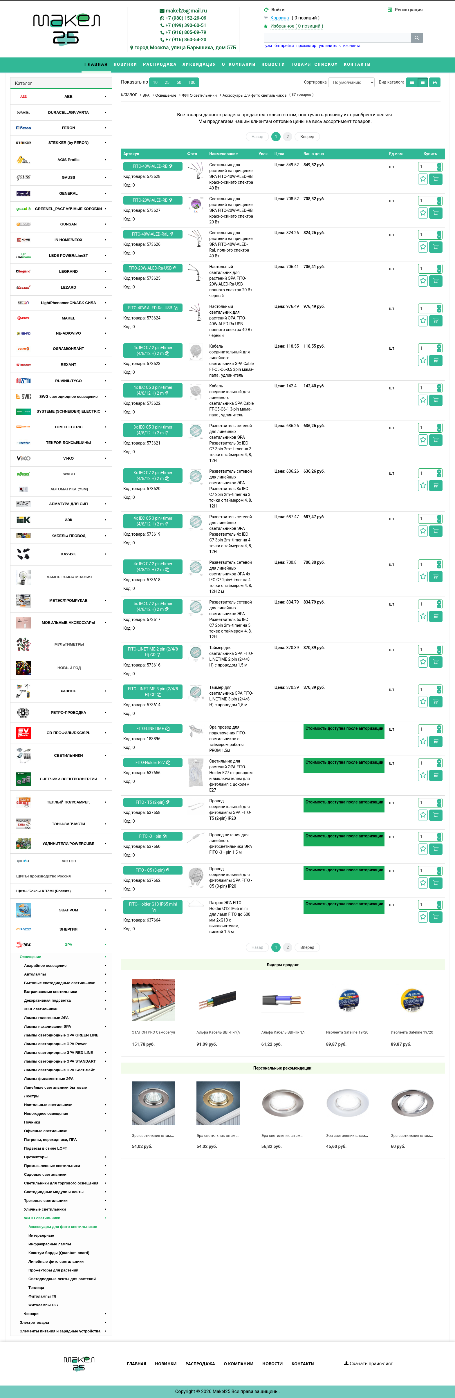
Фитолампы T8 (42, 1296)
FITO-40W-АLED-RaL (153, 234)
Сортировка (315, 82)
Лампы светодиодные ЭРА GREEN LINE (61, 1035)
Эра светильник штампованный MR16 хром (171, 1135)
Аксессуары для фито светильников (62, 1226)
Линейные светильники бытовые (55, 1087)
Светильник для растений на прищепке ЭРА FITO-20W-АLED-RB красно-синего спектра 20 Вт (231, 210)
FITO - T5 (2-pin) (153, 802)
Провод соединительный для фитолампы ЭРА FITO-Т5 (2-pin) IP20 (230, 810)
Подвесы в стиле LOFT (45, 1148)
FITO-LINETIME (152, 728)
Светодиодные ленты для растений (62, 1279)
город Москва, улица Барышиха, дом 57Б (185, 47)
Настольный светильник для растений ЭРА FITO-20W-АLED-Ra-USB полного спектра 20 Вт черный (230, 281)
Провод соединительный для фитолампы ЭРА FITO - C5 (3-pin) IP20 (230, 877)
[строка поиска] (337, 38)
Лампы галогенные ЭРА (46, 1018)
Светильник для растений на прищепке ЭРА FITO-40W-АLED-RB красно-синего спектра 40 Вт (231, 176)
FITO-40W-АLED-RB (153, 166)
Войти (278, 9)
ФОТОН (46, 861)
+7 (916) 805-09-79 (186, 32)
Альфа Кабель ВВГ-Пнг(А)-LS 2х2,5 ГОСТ (296, 1032)
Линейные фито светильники (56, 1261)
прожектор (306, 45)
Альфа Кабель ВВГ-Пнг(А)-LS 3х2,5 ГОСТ (231, 1032)
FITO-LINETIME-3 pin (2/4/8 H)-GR (153, 692)
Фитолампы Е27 (43, 1305)
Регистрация (409, 9)
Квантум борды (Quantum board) (58, 1253)
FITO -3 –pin (153, 836)
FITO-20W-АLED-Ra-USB (153, 268)
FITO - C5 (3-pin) (153, 870)
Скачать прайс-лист (368, 1363)
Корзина (279, 18)
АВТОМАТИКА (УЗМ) (52, 489)
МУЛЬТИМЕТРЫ (50, 644)
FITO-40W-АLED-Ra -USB (153, 308)
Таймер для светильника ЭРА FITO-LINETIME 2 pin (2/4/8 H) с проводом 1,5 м (231, 656)
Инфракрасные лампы (49, 1244)
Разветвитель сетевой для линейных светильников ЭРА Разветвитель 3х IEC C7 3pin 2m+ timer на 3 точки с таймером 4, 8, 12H (230, 443)
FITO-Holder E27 (153, 762)
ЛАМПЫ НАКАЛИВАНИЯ (54, 577)
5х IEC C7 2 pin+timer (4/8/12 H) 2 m (152, 606)
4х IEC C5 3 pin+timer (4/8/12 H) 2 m (152, 390)
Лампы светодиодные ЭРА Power (55, 1044)
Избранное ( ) (296, 26)
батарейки (284, 45)
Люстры (31, 1096)
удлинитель (330, 45)
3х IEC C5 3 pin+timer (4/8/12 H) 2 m (152, 430)
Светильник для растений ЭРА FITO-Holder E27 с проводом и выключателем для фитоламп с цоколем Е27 (230, 775)
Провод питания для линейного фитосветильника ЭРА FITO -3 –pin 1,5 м (230, 843)
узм (268, 45)
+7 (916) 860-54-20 (186, 39)
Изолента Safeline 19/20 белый (353, 1032)
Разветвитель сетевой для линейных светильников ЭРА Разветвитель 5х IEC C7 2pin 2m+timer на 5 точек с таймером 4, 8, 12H (230, 619)
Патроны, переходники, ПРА (50, 1139)
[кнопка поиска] (417, 38)
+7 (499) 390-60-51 (186, 25)
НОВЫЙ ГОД (48, 668)
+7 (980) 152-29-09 (186, 18)
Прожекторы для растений (53, 1270)
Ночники (32, 1122)
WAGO (45, 474)
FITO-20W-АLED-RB (153, 200)
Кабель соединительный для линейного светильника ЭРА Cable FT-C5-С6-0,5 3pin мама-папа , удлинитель (231, 361)
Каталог (23, 83)
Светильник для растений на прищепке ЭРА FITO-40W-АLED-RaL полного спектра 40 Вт (230, 244)
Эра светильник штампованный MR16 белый (366, 1135)
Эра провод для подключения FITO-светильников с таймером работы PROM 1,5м (227, 739)
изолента (351, 45)
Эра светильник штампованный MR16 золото (236, 1135)
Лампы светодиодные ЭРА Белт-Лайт (59, 1070)
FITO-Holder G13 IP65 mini (153, 907)
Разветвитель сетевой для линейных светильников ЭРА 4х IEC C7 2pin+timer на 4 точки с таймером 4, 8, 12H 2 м (230, 577)
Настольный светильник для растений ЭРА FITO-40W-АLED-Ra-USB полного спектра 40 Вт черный (230, 321)
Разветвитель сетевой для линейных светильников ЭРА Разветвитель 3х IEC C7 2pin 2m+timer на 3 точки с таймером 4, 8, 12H (230, 488)
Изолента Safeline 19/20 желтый (419, 1032)
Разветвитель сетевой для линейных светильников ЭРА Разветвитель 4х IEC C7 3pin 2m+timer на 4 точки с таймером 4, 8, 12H (230, 534)
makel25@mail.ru (186, 11)
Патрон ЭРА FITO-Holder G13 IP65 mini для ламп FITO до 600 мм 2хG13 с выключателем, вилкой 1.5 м (229, 917)
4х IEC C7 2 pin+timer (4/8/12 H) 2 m (152, 350)
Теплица (36, 1287)
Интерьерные (41, 1235)
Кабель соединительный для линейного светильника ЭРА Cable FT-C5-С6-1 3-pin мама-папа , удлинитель (231, 400)
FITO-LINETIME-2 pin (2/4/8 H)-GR (153, 652)
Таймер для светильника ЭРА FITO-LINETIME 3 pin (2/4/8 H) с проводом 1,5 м (231, 696)
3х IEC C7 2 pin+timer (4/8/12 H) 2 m (152, 475)
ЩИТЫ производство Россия (43, 876)
